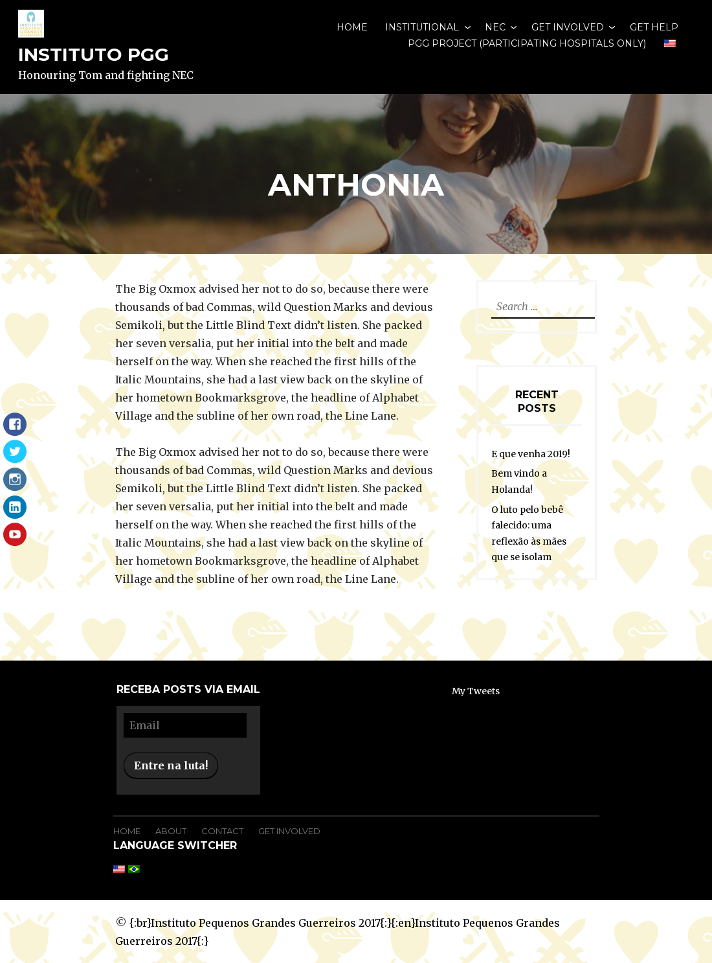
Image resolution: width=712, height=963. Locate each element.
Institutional (422, 27)
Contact (222, 831)
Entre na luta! (171, 765)
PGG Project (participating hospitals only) (527, 43)
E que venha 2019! (530, 454)
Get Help (654, 27)
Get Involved (289, 831)
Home (352, 27)
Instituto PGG (93, 54)
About (170, 831)
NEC (495, 27)
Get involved (567, 27)
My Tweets (476, 691)
